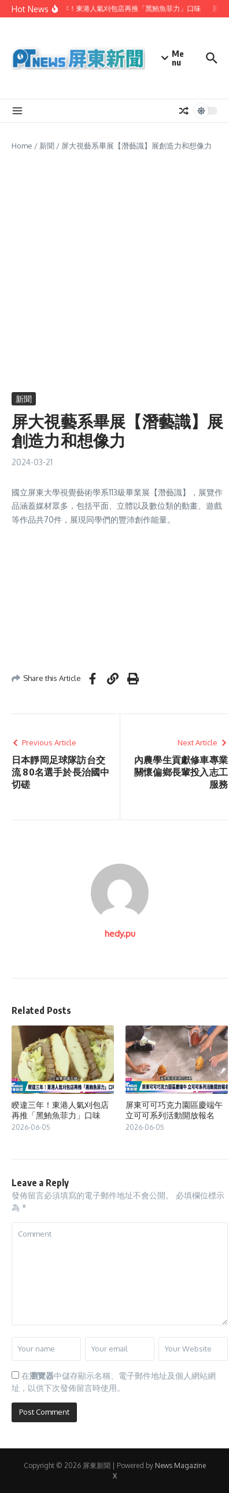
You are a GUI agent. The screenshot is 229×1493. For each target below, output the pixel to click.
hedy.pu (120, 933)
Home (22, 145)
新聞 (46, 145)
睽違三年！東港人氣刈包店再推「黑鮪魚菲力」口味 (60, 1110)
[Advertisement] (114, 272)
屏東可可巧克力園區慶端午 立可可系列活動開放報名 (174, 1110)
